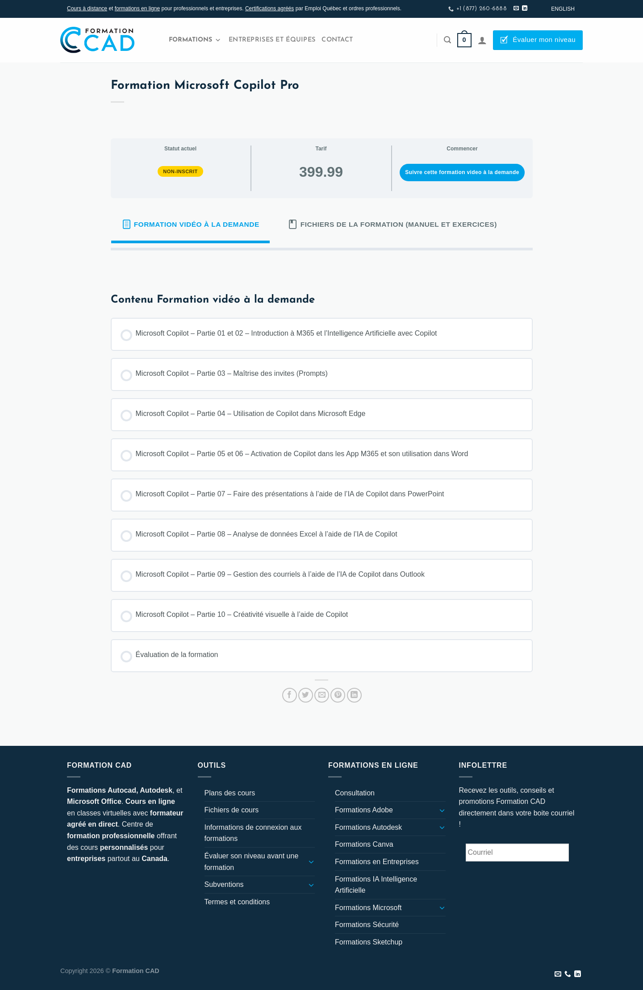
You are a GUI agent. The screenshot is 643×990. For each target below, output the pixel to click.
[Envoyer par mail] (321, 695)
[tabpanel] (322, 264)
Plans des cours (230, 793)
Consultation (355, 793)
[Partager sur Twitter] (305, 695)
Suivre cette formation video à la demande (462, 172)
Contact (337, 40)
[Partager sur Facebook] (289, 695)
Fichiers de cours (232, 810)
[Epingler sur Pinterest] (337, 695)
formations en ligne (137, 8)
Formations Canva (364, 844)
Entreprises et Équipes (272, 40)
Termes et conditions (237, 902)
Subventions (224, 884)
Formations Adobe (364, 810)
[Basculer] (311, 861)
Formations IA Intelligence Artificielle (376, 884)
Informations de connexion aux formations (253, 833)
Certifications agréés (269, 8)
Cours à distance (87, 8)
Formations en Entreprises (377, 861)
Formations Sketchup (368, 942)
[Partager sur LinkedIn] (354, 695)
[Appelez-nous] (567, 974)
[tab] (191, 224)
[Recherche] (447, 40)
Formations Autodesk (368, 827)
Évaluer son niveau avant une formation (252, 861)
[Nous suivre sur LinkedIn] (524, 8)
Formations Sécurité (367, 924)
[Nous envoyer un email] (516, 8)
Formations (195, 40)
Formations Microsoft (368, 907)
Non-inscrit (180, 171)
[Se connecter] (482, 40)
